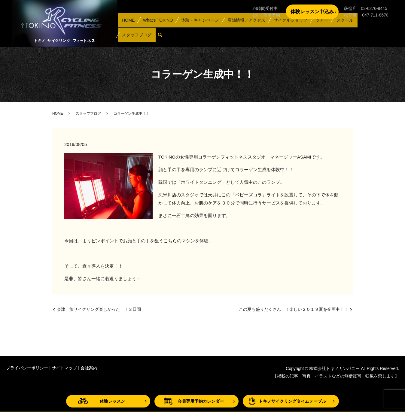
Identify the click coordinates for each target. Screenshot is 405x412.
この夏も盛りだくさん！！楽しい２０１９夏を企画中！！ (293, 309)
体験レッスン (112, 401)
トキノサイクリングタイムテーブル (292, 401)
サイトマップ (64, 367)
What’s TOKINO (157, 28)
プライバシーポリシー (27, 367)
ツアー (318, 28)
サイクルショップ (287, 28)
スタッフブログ (370, 28)
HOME (128, 28)
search (125, 37)
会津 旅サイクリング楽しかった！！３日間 (99, 309)
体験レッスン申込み (312, 11)
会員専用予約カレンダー (201, 401)
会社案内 (89, 367)
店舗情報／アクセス (244, 28)
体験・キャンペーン (198, 28)
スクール (339, 28)
